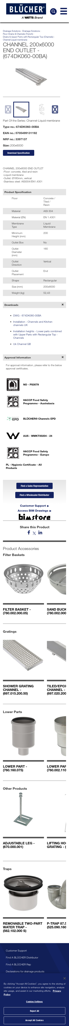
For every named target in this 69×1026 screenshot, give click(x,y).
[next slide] (55, 109)
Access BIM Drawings (33, 510)
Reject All (34, 1010)
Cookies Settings (34, 1001)
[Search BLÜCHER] (53, 11)
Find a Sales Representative (34, 485)
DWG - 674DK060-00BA (27, 315)
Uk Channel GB (22, 343)
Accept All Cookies (34, 1020)
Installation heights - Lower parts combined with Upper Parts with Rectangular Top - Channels (37, 334)
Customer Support (33, 505)
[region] (34, 999)
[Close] (65, 978)
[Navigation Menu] (63, 11)
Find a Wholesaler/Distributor (34, 494)
